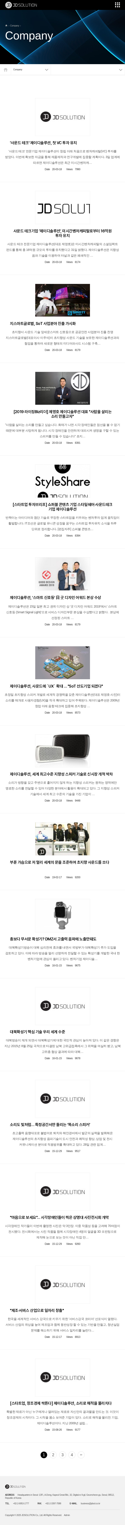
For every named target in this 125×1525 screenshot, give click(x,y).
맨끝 (81, 1454)
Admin (67, 1515)
